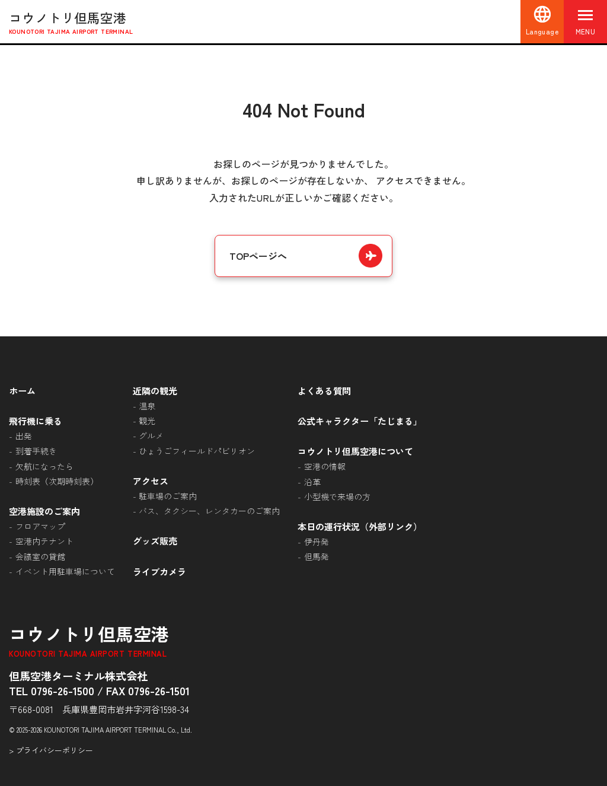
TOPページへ (258, 256)
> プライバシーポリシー (51, 750)
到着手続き (36, 451)
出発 (23, 436)
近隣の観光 (155, 390)
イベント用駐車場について (65, 571)
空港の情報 (325, 466)
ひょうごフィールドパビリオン (197, 451)
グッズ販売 (155, 540)
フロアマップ (40, 526)
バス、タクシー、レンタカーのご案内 (209, 511)
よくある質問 (324, 390)
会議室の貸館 (40, 556)
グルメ (151, 435)
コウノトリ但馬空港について (355, 450)
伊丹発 (316, 542)
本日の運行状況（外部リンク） (360, 526)
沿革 (312, 482)
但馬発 (316, 556)
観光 (147, 421)
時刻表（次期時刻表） (56, 481)
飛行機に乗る (35, 420)
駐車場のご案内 (168, 496)
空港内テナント (44, 541)
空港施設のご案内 (44, 510)
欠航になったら (44, 466)
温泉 (147, 406)
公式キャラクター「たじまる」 (360, 420)
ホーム (22, 390)
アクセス (150, 480)
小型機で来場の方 (337, 496)
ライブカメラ (159, 571)
